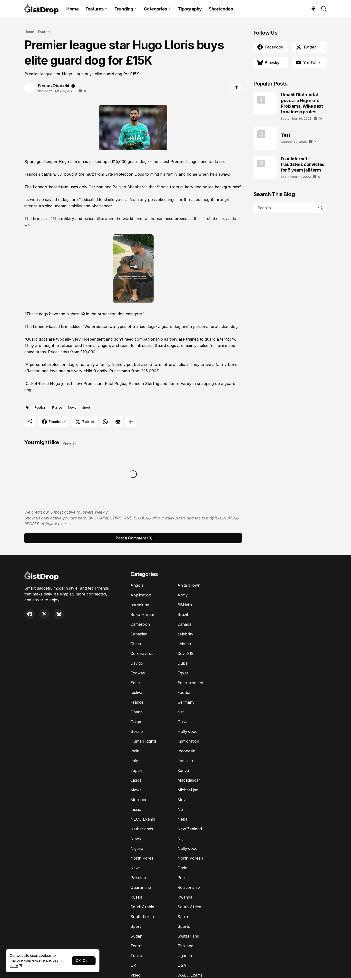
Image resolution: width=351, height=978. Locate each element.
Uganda (184, 955)
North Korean (190, 858)
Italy (134, 760)
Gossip (136, 731)
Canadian (138, 634)
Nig (180, 838)
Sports (183, 926)
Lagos (135, 780)
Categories (155, 8)
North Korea (142, 858)
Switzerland (188, 936)
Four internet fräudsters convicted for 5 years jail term (303, 164)
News (72, 407)
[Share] (236, 88)
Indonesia (186, 750)
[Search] (322, 9)
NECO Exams (142, 819)
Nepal (182, 819)
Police (183, 877)
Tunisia (136, 955)
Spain (182, 916)
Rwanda (184, 897)
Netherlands (141, 828)
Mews (135, 789)
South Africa (189, 906)
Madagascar (188, 780)
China (135, 643)
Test (285, 135)
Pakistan (138, 877)
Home (72, 8)
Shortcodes (221, 8)
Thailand (185, 945)
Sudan (136, 936)
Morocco (138, 799)
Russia (136, 897)
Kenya (183, 770)
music (135, 809)
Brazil (182, 614)
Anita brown (188, 585)
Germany (186, 702)
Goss (182, 721)
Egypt (182, 673)
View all (69, 443)
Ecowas (137, 673)
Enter (135, 682)
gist (180, 712)
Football (45, 32)
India (134, 750)
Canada (184, 624)
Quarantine (140, 887)
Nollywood (187, 848)
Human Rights (143, 741)
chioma (184, 643)
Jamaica (185, 760)
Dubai (182, 663)
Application (140, 595)
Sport (86, 407)
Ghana (136, 712)
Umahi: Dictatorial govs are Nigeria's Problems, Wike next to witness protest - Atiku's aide (302, 103)
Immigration (188, 741)
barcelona (139, 604)
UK (133, 965)
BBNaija (184, 604)
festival (136, 692)
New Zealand (189, 828)
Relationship (188, 887)
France (57, 407)
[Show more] (130, 421)
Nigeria (136, 848)
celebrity (185, 634)
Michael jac (187, 789)
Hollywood (187, 731)
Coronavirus (141, 653)
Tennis (136, 945)
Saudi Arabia (142, 906)
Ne (180, 809)
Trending (123, 8)
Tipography (190, 8)
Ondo (182, 867)
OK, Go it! (84, 961)
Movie (183, 799)
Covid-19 (185, 653)
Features (95, 8)
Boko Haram (142, 614)
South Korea (142, 916)
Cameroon (140, 624)
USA (181, 965)
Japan (136, 770)
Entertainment (190, 682)
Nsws (135, 867)
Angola (137, 585)
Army (182, 595)
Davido (136, 663)
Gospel (136, 721)
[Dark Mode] (311, 9)
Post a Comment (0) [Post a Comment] (134, 538)
